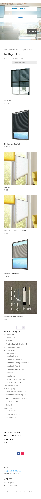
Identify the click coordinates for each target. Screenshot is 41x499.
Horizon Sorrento (13, 382)
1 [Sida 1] (20, 328)
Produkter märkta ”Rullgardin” (18, 50)
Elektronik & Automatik (14, 391)
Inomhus (7, 335)
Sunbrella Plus (12, 366)
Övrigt (8, 405)
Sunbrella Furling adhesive (17, 363)
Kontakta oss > (12, 436)
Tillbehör (7, 389)
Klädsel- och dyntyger (14, 379)
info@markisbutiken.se (12, 471)
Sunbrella (11, 356)
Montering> (10, 439)
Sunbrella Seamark (14, 369)
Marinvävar (8, 351)
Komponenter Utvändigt (14, 398)
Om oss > (9, 443)
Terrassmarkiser (12, 414)
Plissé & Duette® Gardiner (15, 344)
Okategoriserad (9, 385)
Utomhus (7, 408)
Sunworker (11, 373)
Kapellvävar (10, 353)
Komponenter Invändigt (14, 395)
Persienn (9, 341)
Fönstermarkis (11, 411)
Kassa (14, 9)
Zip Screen (10, 418)
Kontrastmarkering (11, 347)
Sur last (10, 376)
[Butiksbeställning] (24, 62)
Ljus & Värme (10, 401)
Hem (5, 50)
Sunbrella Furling (13, 359)
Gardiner (9, 337)
